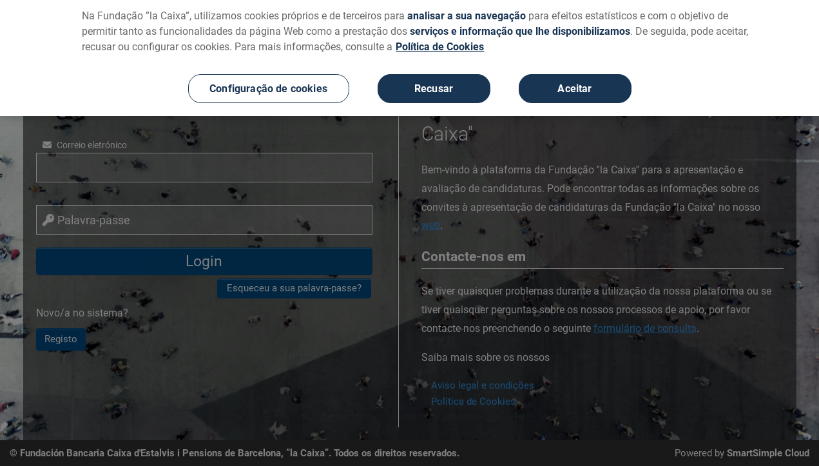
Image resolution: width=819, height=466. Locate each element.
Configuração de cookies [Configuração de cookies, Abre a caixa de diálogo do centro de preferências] (268, 81)
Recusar (433, 81)
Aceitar (574, 81)
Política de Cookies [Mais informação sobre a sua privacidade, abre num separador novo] (440, 40)
